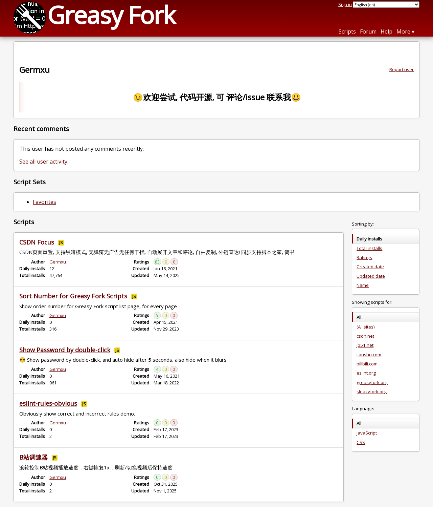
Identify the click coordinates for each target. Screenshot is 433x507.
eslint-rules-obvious (48, 403)
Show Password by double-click (64, 350)
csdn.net (365, 336)
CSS (361, 442)
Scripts (347, 31)
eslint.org (366, 373)
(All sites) (366, 327)
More (403, 31)
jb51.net (365, 345)
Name (363, 285)
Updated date (371, 276)
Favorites (44, 202)
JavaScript (367, 433)
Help (386, 31)
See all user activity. (43, 161)
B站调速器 (33, 457)
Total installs (369, 248)
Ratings (364, 257)
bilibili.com (367, 364)
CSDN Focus (36, 242)
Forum (368, 31)
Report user (401, 69)
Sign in (345, 4)
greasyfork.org (372, 382)
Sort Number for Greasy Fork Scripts (73, 296)
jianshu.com (369, 355)
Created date (370, 266)
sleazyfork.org (372, 391)
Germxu (57, 262)
